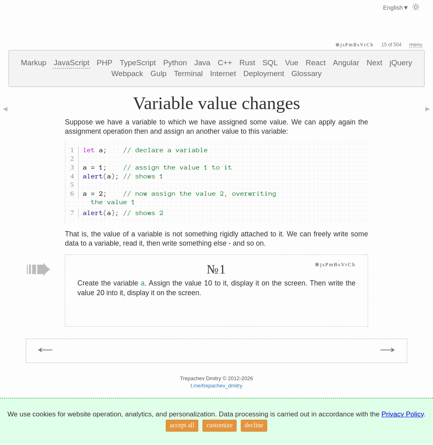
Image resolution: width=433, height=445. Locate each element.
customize (219, 425)
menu (416, 44)
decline (254, 425)
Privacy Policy (402, 414)
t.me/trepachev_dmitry (217, 386)
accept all (182, 425)
